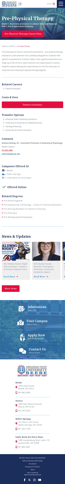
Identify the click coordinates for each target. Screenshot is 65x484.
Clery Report (32, 464)
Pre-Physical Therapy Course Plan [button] (23, 34)
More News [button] (11, 288)
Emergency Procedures (32, 467)
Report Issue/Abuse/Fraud (32, 475)
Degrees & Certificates (8, 46)
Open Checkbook (32, 473)
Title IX (32, 470)
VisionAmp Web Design (35, 461)
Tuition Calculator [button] (32, 105)
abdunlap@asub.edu (11, 154)
